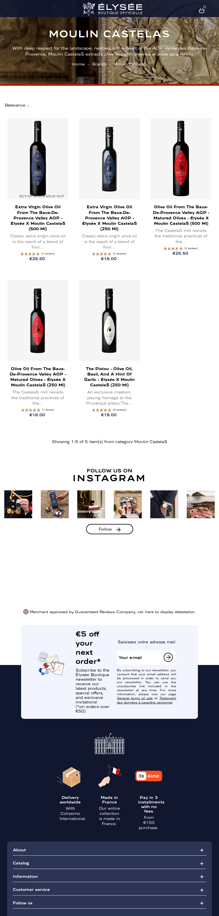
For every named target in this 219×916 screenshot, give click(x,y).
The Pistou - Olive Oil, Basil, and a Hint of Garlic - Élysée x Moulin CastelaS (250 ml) (109, 376)
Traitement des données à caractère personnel (146, 700)
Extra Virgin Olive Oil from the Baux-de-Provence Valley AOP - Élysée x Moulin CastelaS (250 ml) (109, 217)
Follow (105, 528)
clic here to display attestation (166, 611)
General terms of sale (135, 698)
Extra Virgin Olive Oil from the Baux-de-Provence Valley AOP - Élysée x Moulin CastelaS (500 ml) (38, 217)
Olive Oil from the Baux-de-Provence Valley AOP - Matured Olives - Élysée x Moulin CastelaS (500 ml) (181, 215)
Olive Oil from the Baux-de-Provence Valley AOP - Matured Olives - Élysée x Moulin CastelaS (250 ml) (38, 376)
